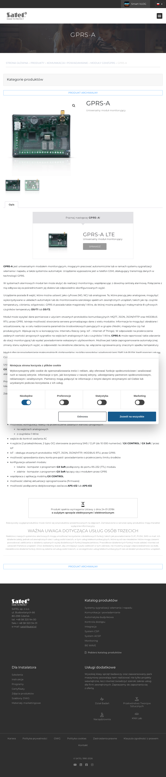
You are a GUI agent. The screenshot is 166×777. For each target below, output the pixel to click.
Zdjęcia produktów (23, 693)
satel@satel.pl (28, 626)
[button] (159, 4)
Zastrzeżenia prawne (105, 738)
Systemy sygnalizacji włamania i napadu (108, 607)
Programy (18, 684)
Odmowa (82, 416)
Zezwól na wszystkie (132, 416)
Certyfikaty (18, 688)
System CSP (92, 631)
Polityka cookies (76, 738)
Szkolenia (17, 674)
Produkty (37, 62)
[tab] (11, 204)
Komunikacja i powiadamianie (67, 62)
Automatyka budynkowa (99, 617)
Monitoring (91, 640)
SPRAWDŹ (94, 246)
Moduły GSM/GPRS (102, 62)
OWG (57, 738)
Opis (11, 204)
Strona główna (17, 62)
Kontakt (83, 745)
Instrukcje (17, 679)
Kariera (12, 738)
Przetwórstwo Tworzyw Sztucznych (137, 705)
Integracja (90, 626)
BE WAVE (90, 645)
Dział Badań (102, 703)
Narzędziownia (102, 719)
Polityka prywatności (35, 738)
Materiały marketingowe (26, 702)
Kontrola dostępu (95, 621)
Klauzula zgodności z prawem (141, 738)
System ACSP (93, 636)
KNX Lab (137, 718)
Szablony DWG (21, 698)
